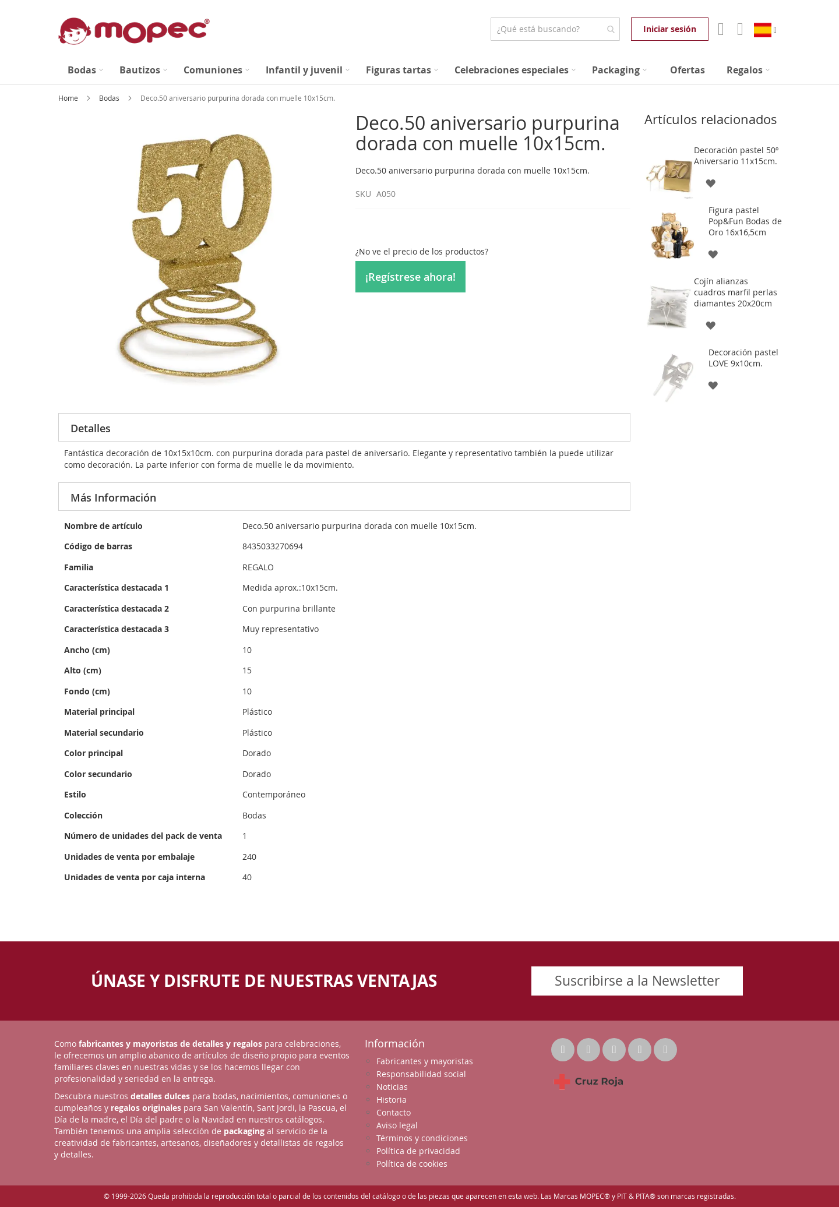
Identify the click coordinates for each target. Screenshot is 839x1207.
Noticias (392, 1086)
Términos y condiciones (422, 1138)
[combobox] (555, 29)
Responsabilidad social (421, 1073)
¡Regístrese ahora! (410, 277)
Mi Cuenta (720, 29)
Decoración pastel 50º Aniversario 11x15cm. (736, 155)
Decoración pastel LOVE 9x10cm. (743, 358)
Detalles (90, 428)
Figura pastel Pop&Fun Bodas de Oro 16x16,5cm (745, 221)
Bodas (110, 98)
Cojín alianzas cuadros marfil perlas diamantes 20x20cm (735, 292)
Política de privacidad (418, 1150)
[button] (710, 182)
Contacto (393, 1112)
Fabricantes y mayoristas (424, 1061)
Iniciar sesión (669, 28)
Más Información (113, 497)
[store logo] (134, 31)
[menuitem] (85, 70)
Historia (391, 1099)
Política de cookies (411, 1163)
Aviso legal (397, 1125)
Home (69, 98)
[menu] (419, 70)
